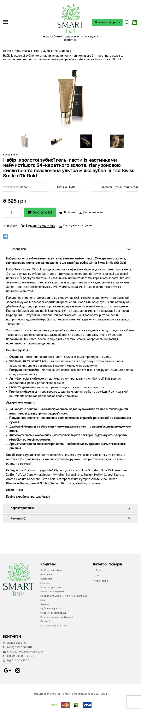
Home (7, 51)
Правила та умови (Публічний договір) (63, 595)
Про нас (45, 583)
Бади (98, 570)
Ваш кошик (46, 574)
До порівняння (93, 212)
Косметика (22, 51)
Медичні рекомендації (53, 612)
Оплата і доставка (51, 587)
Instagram (17, 670)
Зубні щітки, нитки (56, 51)
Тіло (36, 51)
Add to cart (39, 212)
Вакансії (45, 621)
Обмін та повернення (53, 591)
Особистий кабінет (52, 570)
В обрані (70, 212)
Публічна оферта (50, 608)
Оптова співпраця (107, 22)
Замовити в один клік (40, 225)
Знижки (44, 604)
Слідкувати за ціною (77, 225)
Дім (97, 575)
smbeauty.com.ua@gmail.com (25, 651)
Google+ (7, 670)
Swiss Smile (10, 154)
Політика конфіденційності (56, 617)
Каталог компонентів (53, 625)
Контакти (46, 578)
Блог (43, 600)
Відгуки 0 (25, 187)
